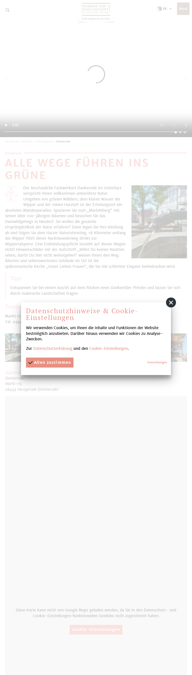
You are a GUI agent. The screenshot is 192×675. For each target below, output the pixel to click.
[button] (171, 302)
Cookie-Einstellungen (108, 348)
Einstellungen (157, 362)
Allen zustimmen (49, 362)
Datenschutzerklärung (52, 348)
